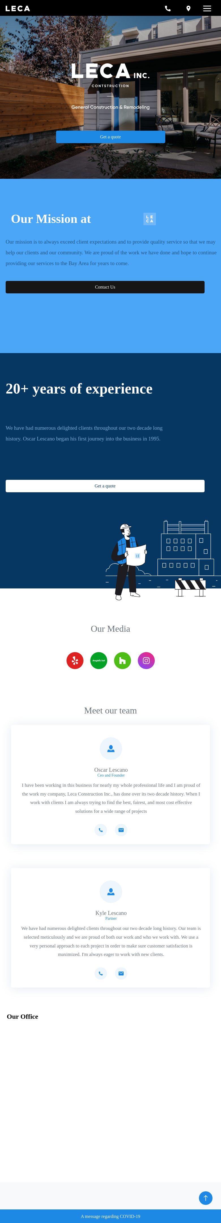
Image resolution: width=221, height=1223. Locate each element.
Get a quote (110, 136)
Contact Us (105, 287)
